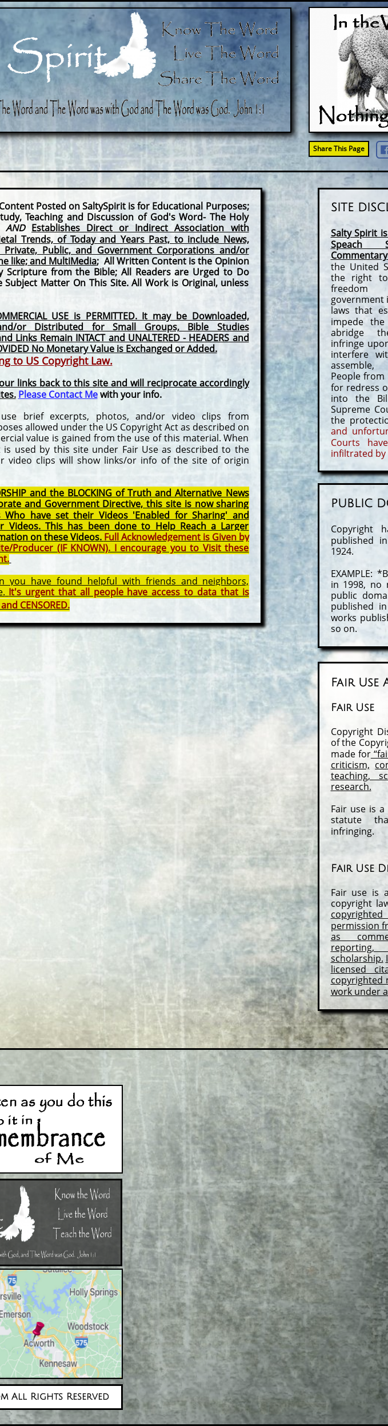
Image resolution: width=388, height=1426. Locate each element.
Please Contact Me (58, 394)
